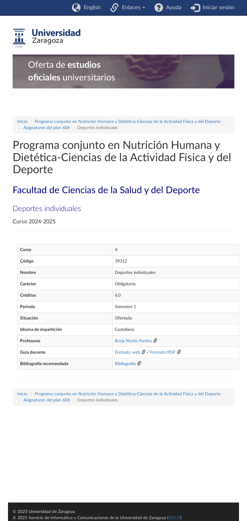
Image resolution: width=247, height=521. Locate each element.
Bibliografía (125, 364)
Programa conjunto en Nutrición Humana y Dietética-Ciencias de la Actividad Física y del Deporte (128, 122)
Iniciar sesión (217, 7)
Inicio (22, 122)
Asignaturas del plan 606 (46, 128)
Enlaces (132, 7)
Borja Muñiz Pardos (133, 341)
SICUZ (174, 518)
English (91, 7)
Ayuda (172, 7)
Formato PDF (163, 352)
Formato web (127, 352)
